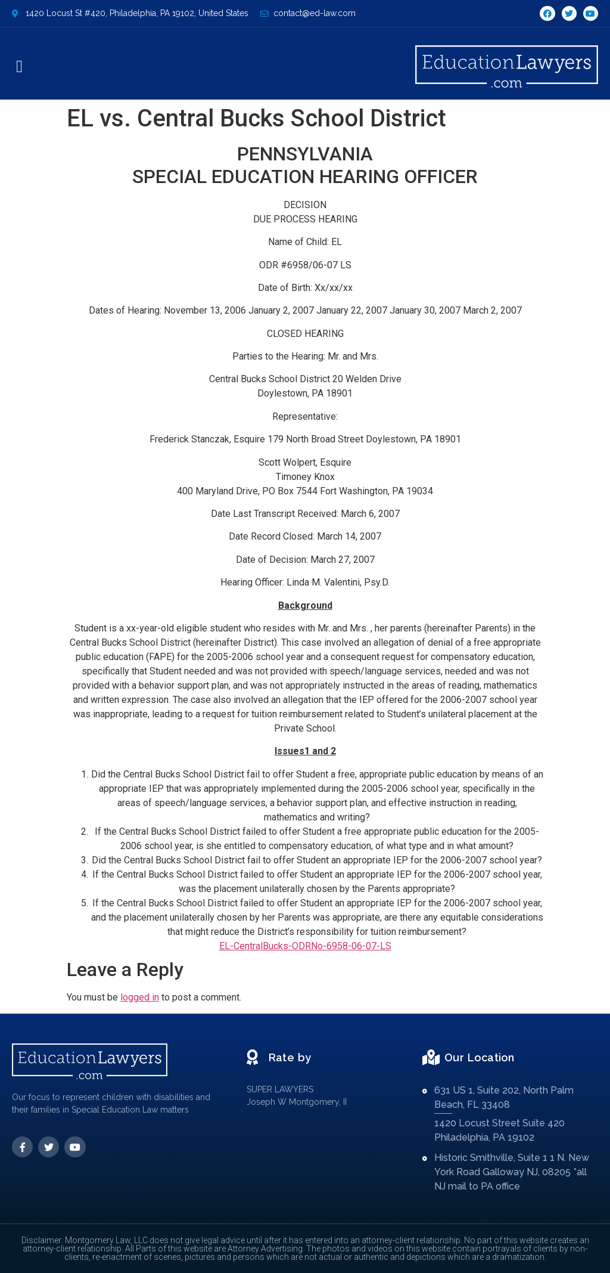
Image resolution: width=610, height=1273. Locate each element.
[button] (19, 67)
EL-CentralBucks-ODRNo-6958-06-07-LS (305, 946)
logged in (139, 997)
